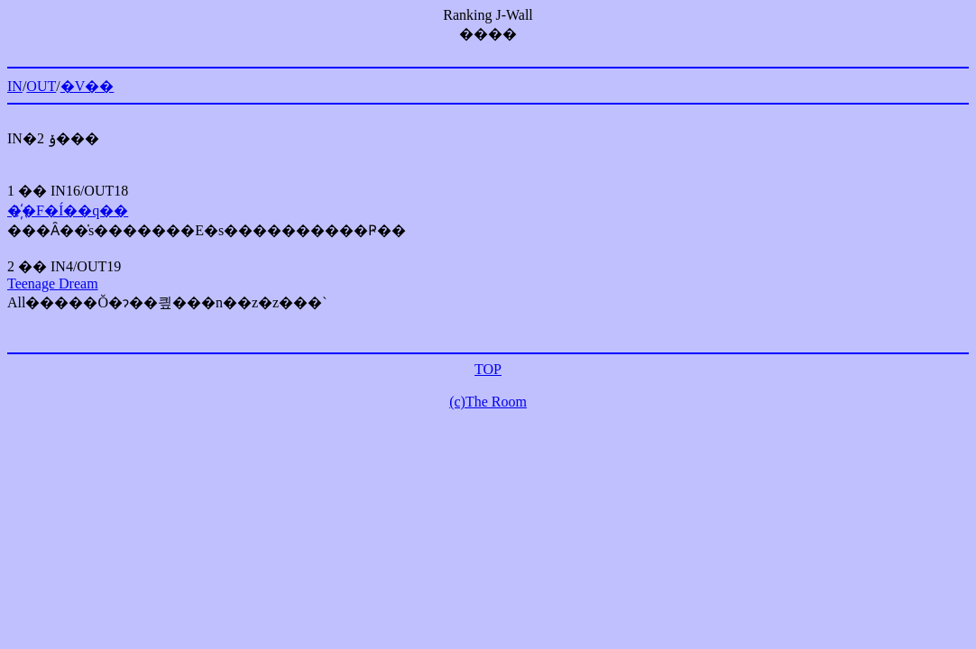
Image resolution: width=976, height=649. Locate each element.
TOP (488, 369)
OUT (41, 86)
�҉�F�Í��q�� (67, 210)
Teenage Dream (52, 283)
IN (15, 86)
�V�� (87, 86)
